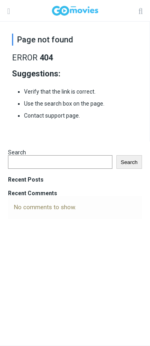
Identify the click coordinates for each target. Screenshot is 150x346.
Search (17, 152)
